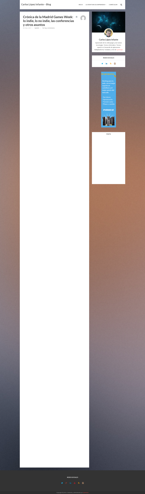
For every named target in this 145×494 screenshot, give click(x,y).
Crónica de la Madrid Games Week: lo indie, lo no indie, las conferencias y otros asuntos (48, 21)
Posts (108, 134)
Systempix (120, 50)
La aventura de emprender (96, 4)
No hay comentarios (48, 28)
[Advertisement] (108, 216)
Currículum (113, 4)
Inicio (81, 4)
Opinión (36, 28)
